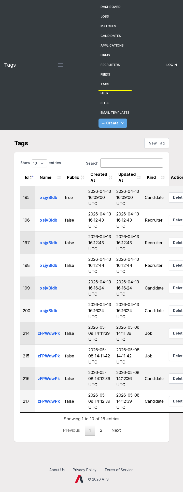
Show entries (40, 163)
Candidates (111, 36)
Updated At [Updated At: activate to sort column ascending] (127, 177)
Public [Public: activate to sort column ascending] (73, 177)
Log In (171, 65)
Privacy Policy (84, 470)
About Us (57, 470)
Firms (105, 55)
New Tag (157, 143)
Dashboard (111, 7)
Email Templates (115, 112)
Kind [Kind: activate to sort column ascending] (151, 177)
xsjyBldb (48, 197)
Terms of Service (119, 470)
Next (116, 430)
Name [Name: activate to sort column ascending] (45, 177)
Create (113, 123)
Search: (124, 163)
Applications (112, 45)
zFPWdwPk (49, 333)
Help (104, 93)
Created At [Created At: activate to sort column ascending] (98, 177)
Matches (108, 26)
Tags (105, 84)
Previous (71, 430)
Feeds (105, 74)
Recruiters (110, 65)
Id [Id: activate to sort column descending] (27, 177)
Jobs (105, 16)
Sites (105, 103)
